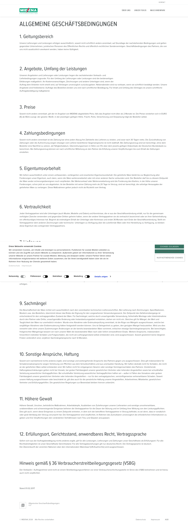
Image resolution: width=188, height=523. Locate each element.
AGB (166, 520)
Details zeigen (101, 276)
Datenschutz (14, 266)
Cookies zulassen (169, 247)
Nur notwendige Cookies (170, 258)
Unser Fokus (140, 10)
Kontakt (162, 2)
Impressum (27, 266)
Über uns (126, 10)
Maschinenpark (157, 10)
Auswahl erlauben (169, 251)
